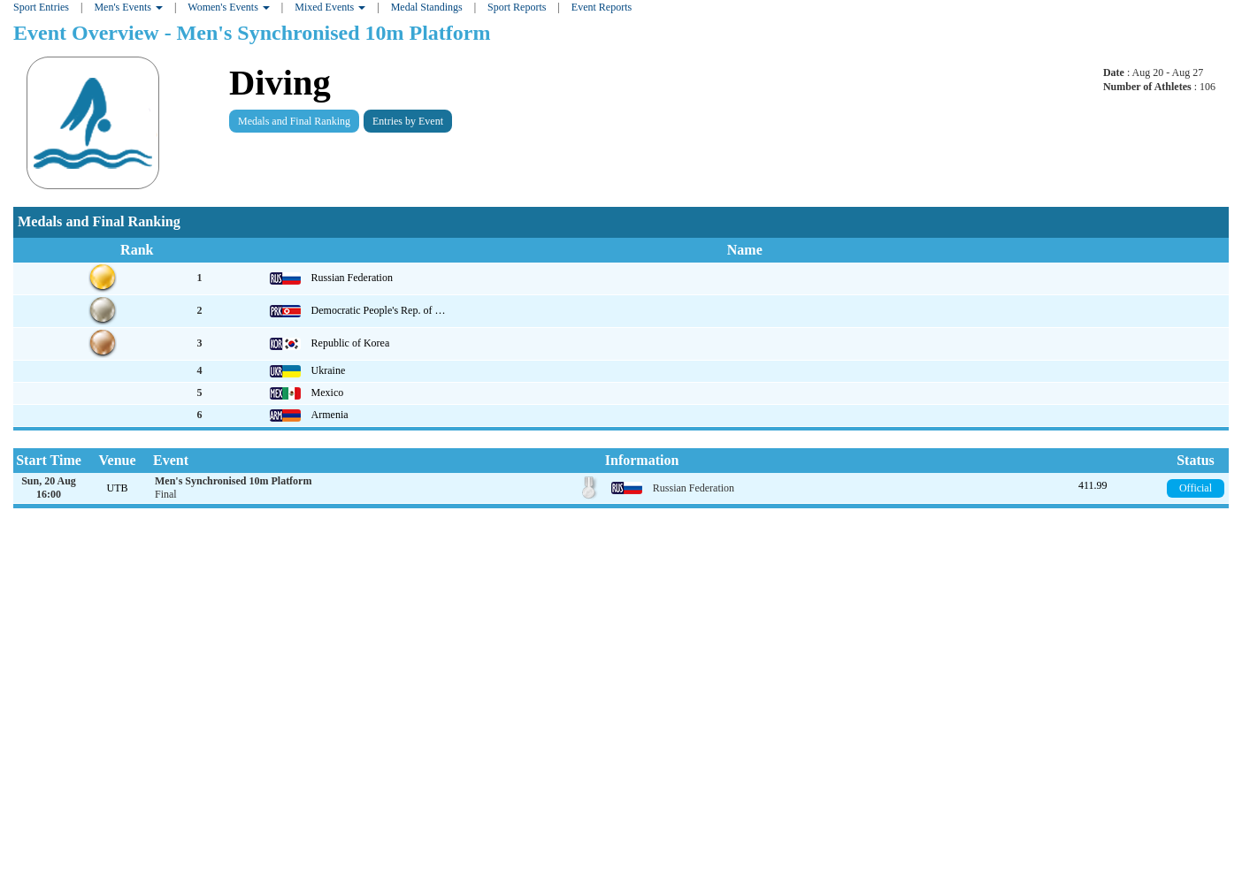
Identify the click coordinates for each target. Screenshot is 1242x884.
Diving (280, 83)
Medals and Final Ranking (294, 121)
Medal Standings (427, 7)
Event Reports (601, 7)
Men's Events (128, 7)
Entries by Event (407, 121)
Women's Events (229, 7)
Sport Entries (41, 7)
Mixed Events (330, 7)
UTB (117, 488)
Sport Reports (516, 7)
